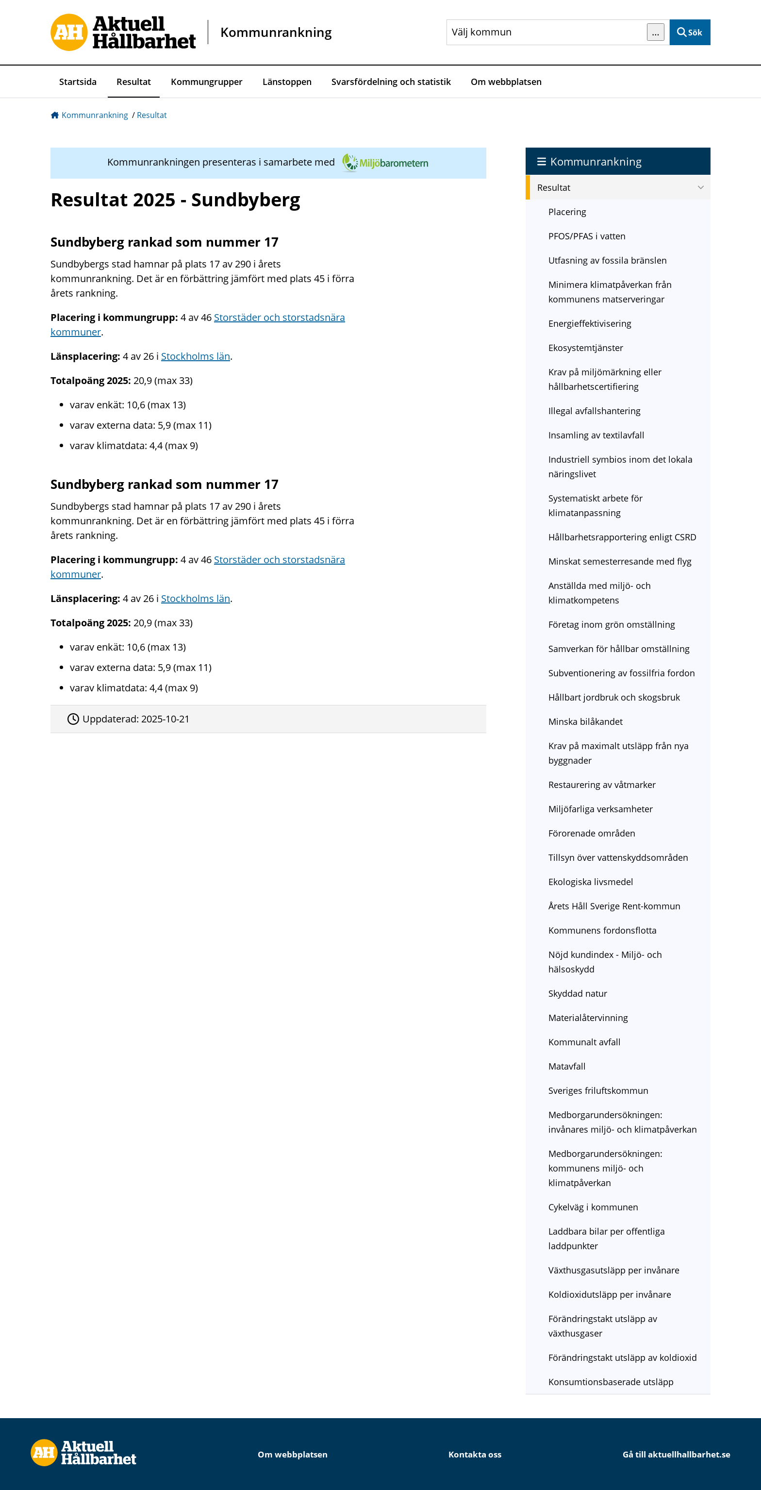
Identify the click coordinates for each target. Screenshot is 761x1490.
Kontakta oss (474, 1454)
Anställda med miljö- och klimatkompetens (599, 593)
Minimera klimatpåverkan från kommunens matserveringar (610, 292)
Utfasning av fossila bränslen (607, 260)
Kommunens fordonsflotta (602, 930)
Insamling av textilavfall (596, 435)
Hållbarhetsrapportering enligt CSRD (622, 537)
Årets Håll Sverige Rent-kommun (614, 906)
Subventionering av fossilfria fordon (621, 673)
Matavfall (567, 1066)
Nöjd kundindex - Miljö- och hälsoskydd (605, 962)
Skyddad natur (577, 993)
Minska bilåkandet (585, 721)
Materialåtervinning (588, 1017)
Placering (567, 212)
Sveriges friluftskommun (598, 1090)
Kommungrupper (207, 81)
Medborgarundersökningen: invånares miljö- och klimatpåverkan (622, 1122)
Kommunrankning (95, 115)
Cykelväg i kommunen (593, 1207)
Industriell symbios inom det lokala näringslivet (620, 466)
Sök (695, 32)
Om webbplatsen (506, 81)
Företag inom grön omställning (611, 624)
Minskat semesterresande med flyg (620, 561)
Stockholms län (195, 356)
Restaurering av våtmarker (602, 784)
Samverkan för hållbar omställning (619, 648)
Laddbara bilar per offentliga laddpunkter (606, 1238)
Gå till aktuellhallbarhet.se (676, 1454)
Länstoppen (287, 81)
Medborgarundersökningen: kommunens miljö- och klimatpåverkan (605, 1168)
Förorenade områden (591, 833)
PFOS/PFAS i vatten (587, 236)
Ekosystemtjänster (585, 347)
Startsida (78, 81)
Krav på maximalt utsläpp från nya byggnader (618, 753)
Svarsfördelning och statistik (391, 81)
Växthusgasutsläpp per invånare (613, 1270)
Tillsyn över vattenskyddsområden (618, 857)
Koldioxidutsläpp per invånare (609, 1294)
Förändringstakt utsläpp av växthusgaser (602, 1326)
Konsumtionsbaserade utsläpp (611, 1382)
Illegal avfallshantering (594, 411)
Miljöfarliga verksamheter (600, 809)
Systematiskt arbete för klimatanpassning (595, 505)
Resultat (133, 81)
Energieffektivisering (589, 323)
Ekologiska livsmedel (590, 881)
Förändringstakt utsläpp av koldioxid (622, 1357)
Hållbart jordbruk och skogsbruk (614, 697)
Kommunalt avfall (584, 1042)
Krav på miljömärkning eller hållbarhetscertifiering (605, 379)
